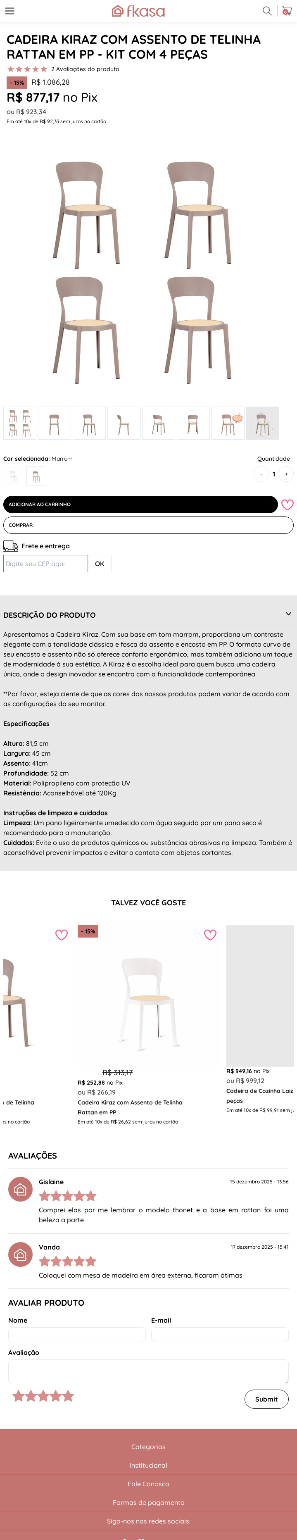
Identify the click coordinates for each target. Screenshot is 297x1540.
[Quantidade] (273, 474)
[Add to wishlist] (287, 504)
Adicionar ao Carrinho (40, 504)
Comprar (21, 525)
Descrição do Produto (49, 615)
